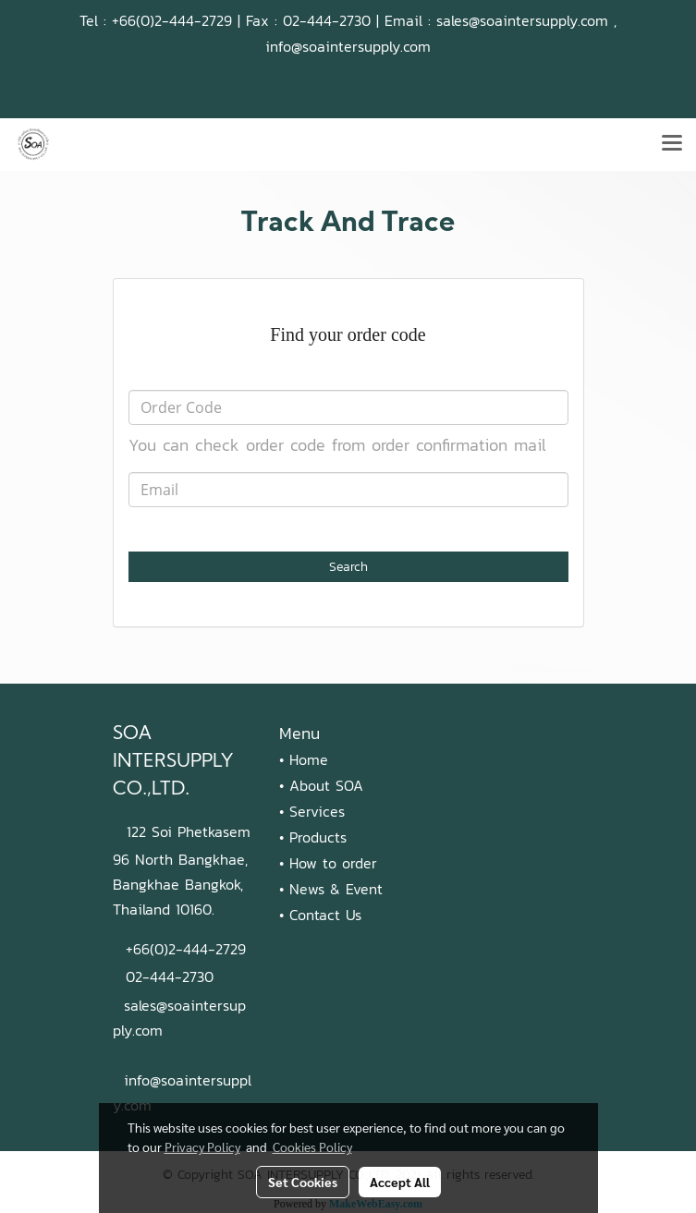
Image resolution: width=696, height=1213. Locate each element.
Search (348, 566)
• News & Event (331, 889)
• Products (313, 837)
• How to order (328, 863)
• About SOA (321, 785)
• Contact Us (320, 915)
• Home (303, 759)
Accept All (400, 1181)
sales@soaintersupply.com (522, 20)
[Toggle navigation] (672, 144)
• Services (312, 811)
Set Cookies (302, 1181)
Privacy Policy (202, 1146)
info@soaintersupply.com (348, 46)
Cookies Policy (312, 1146)
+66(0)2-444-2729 (172, 20)
